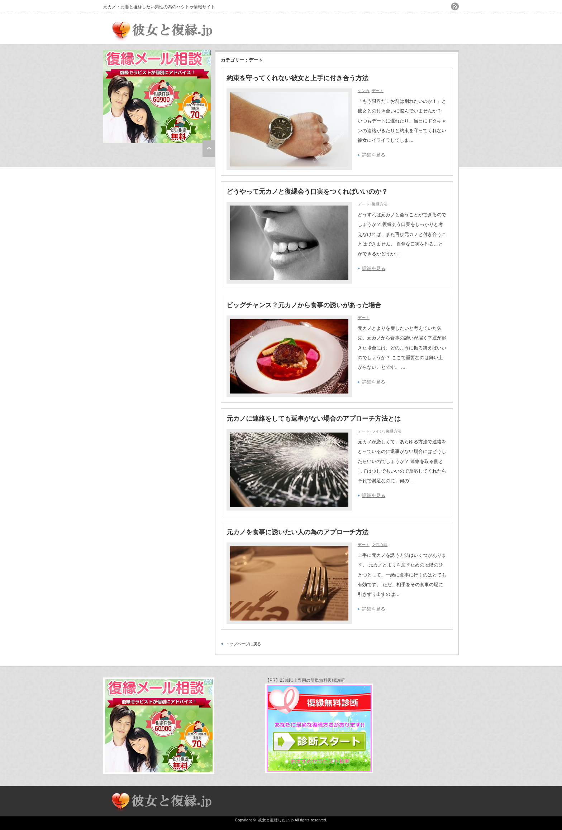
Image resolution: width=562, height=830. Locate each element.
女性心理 (379, 544)
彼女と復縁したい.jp (276, 820)
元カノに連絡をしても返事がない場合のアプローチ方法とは (314, 418)
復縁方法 (379, 204)
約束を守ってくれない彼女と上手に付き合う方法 (297, 78)
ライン (378, 431)
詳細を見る (373, 155)
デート (378, 90)
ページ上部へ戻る (209, 148)
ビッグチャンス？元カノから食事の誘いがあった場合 (304, 305)
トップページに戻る (243, 644)
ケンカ (364, 90)
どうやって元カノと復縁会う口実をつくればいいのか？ (307, 191)
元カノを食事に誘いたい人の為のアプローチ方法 (297, 532)
